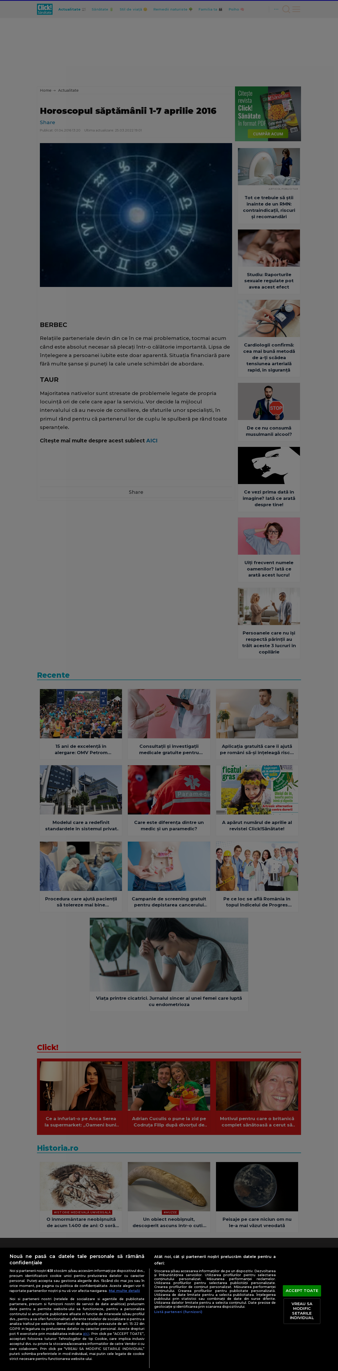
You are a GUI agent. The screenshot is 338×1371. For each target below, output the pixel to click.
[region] (169, 1309)
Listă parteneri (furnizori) (178, 1312)
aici (86, 1333)
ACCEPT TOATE (302, 1290)
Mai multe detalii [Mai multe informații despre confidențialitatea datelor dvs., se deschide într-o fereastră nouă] (124, 1291)
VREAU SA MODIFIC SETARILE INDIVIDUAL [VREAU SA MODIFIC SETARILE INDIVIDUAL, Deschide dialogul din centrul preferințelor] (302, 1311)
